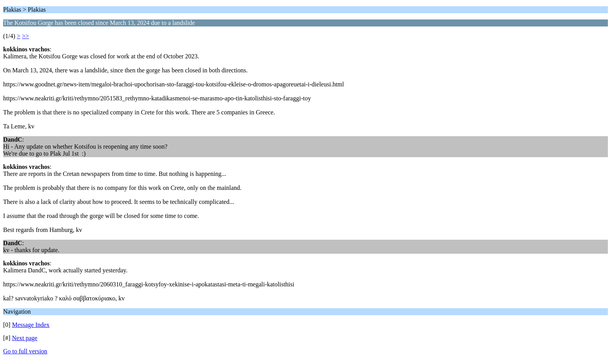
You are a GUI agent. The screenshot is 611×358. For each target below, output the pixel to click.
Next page (24, 338)
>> (25, 36)
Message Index (30, 324)
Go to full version (25, 351)
